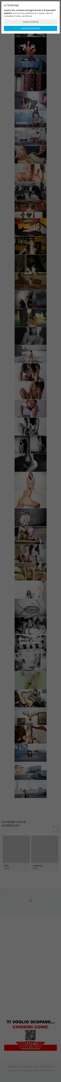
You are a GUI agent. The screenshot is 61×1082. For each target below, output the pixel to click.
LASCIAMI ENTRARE (30, 28)
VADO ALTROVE (30, 21)
